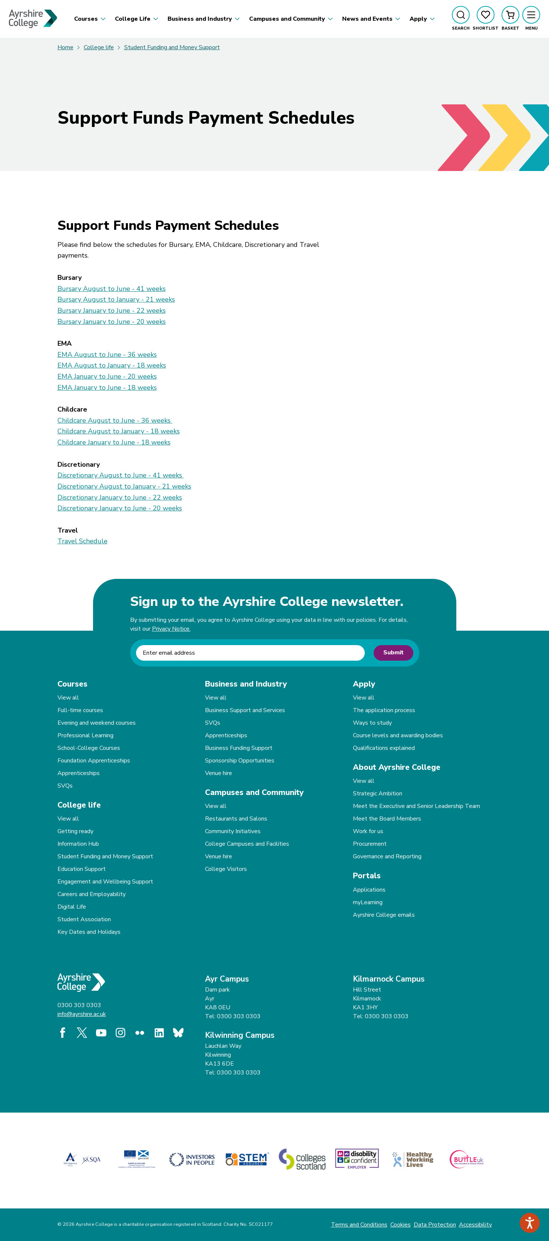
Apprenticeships (78, 773)
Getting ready (75, 831)
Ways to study (372, 723)
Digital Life (71, 907)
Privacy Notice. (171, 629)
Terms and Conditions (359, 1225)
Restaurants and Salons (236, 819)
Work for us (368, 831)
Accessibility (475, 1225)
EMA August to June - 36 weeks (107, 354)
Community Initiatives (233, 831)
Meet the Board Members (387, 819)
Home (65, 47)
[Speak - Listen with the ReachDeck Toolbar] (530, 1223)
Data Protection (435, 1225)
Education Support (81, 869)
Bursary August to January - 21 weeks (116, 299)
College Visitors (226, 869)
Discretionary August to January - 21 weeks (124, 486)
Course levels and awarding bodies (398, 735)
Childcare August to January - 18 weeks (118, 431)
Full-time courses (80, 710)
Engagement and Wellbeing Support (105, 882)
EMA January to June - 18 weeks (107, 387)
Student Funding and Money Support (172, 47)
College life (99, 47)
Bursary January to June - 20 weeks (111, 321)
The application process (384, 710)
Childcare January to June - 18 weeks (114, 442)
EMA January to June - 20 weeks (107, 376)
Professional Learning (85, 735)
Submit (393, 652)
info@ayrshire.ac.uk (81, 1014)
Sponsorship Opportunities (239, 761)
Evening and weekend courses (96, 723)
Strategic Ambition (377, 793)
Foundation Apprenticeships (93, 761)
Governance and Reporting (387, 856)
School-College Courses (88, 748)
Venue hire (218, 773)
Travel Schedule (82, 541)
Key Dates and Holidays (88, 932)
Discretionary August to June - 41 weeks (120, 475)
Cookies (400, 1225)
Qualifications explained (384, 748)
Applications (369, 890)
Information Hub (78, 844)
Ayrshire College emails (384, 915)
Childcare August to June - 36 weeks (114, 420)
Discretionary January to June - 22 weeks (119, 497)
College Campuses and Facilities (247, 844)
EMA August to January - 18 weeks (111, 365)
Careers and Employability (91, 894)
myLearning (368, 902)
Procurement (370, 844)
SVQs (65, 786)
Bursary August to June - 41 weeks (111, 288)
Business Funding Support (238, 748)
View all (68, 698)
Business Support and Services (245, 710)
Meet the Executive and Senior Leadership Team (416, 806)
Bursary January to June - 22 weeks (111, 310)
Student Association (84, 919)
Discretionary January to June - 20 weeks (119, 508)
